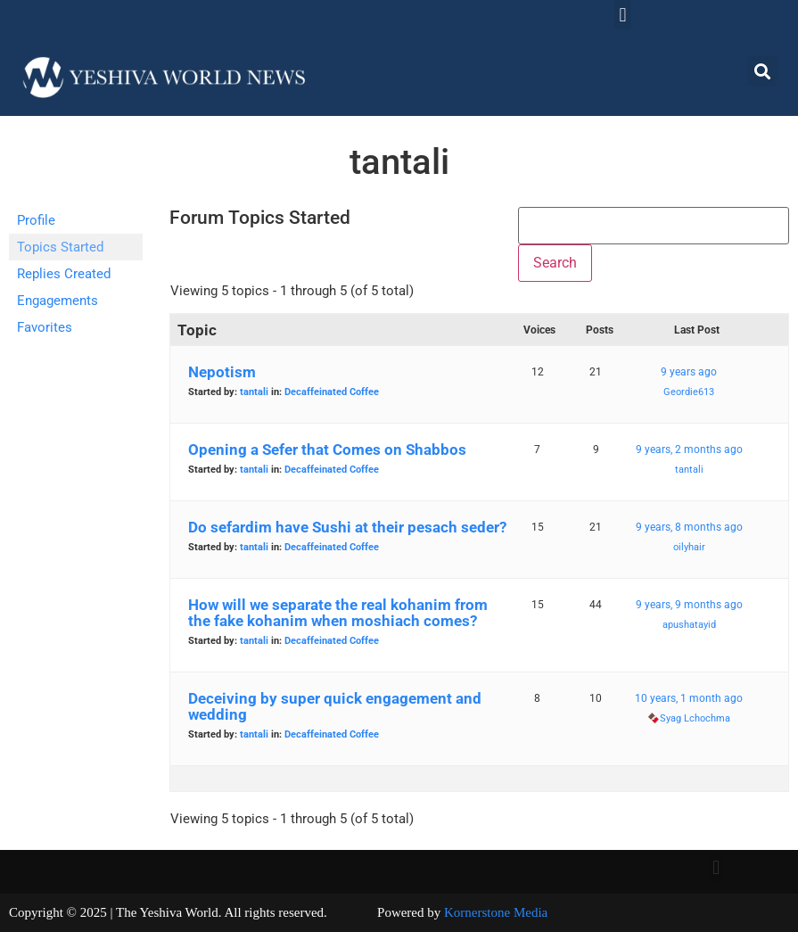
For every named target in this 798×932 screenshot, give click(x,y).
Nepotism (222, 372)
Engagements (57, 301)
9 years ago (689, 372)
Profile (36, 220)
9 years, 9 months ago (689, 604)
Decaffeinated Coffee (331, 392)
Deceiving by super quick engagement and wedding (334, 706)
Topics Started (60, 247)
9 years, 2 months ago (689, 449)
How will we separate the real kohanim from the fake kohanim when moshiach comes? (338, 613)
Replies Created (64, 274)
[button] (622, 14)
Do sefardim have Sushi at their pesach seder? (347, 527)
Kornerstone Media (495, 912)
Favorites (44, 327)
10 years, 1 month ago (689, 698)
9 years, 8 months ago (689, 527)
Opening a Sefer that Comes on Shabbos (327, 449)
